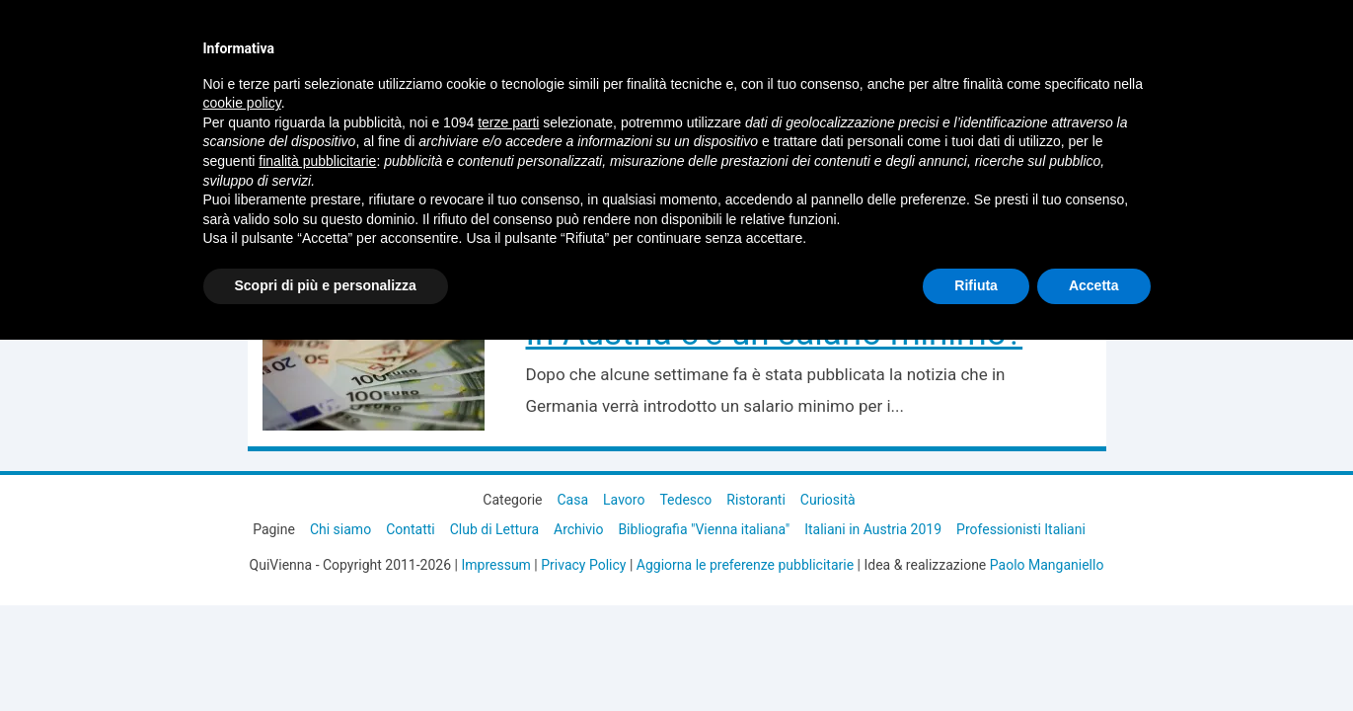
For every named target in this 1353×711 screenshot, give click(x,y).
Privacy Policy (583, 565)
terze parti (508, 122)
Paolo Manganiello (1047, 565)
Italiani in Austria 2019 (872, 529)
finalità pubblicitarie (317, 161)
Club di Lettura (494, 529)
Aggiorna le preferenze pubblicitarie (745, 565)
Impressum (495, 565)
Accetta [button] (1094, 285)
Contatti (410, 529)
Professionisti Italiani (1021, 529)
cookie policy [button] (242, 103)
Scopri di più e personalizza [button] (325, 285)
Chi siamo (340, 529)
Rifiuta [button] (976, 285)
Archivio (578, 529)
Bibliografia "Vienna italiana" (703, 529)
